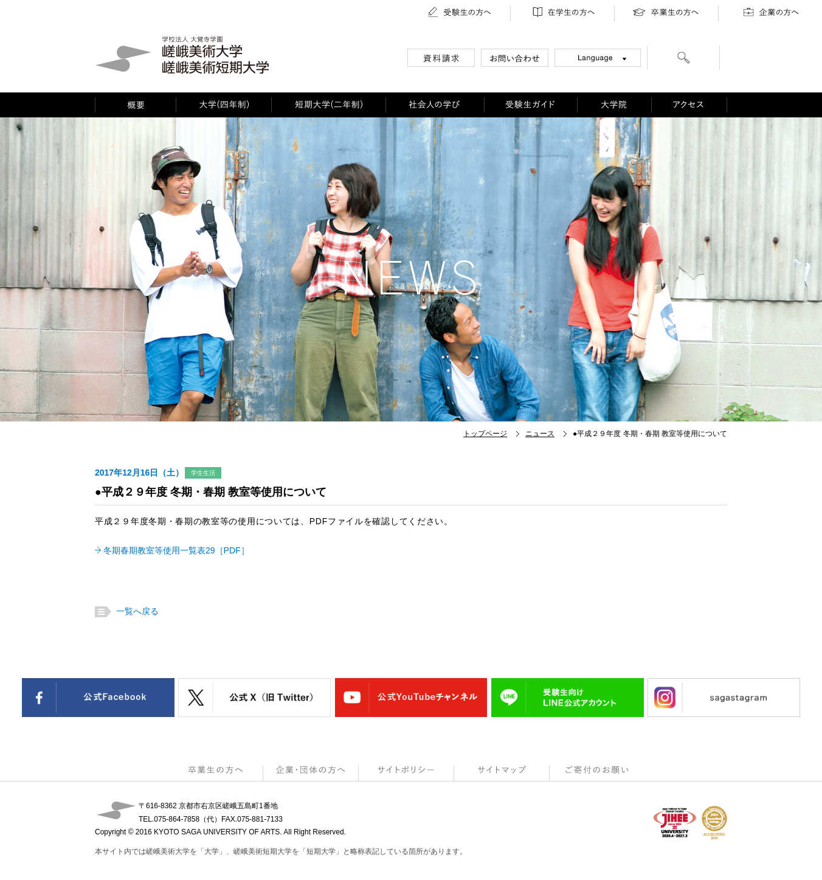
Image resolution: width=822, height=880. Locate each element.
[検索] (683, 59)
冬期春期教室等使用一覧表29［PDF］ (176, 550)
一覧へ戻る (136, 611)
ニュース (539, 433)
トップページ (485, 433)
